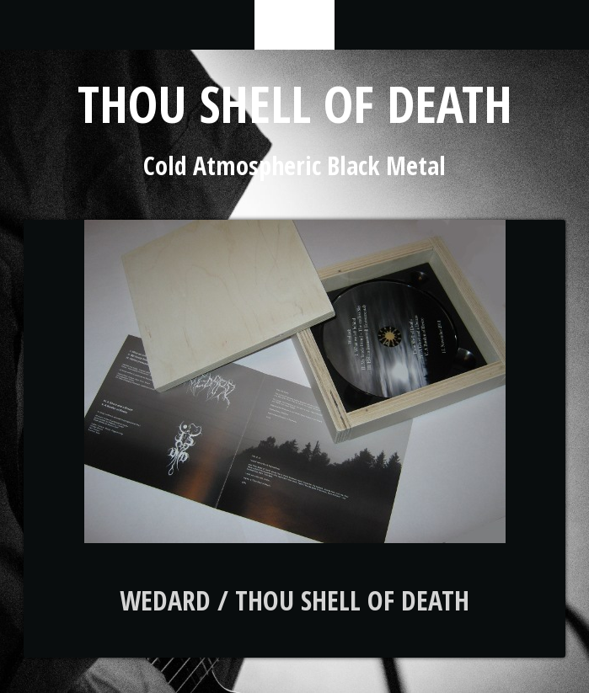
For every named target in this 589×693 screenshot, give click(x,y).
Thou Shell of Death (295, 103)
